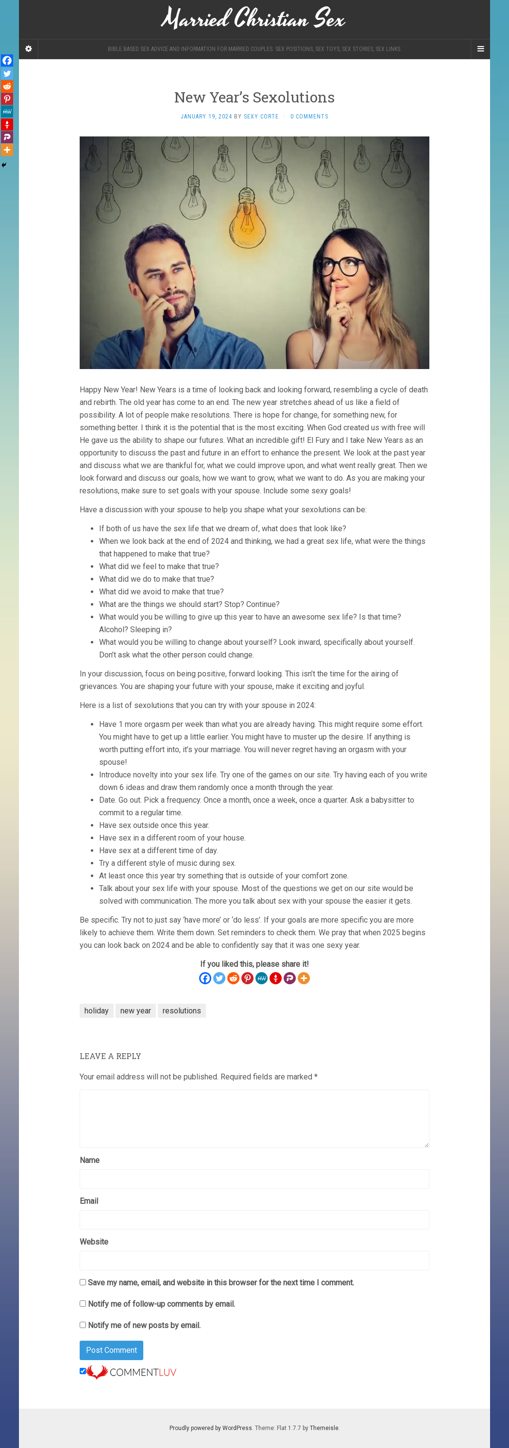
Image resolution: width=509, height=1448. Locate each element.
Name (90, 1160)
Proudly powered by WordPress (211, 1428)
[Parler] (290, 978)
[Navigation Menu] (480, 49)
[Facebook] (205, 978)
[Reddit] (233, 978)
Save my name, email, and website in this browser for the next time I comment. (221, 1282)
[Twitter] (219, 978)
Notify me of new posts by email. (144, 1325)
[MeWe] (261, 978)
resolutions (182, 1010)
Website (94, 1241)
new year (135, 1010)
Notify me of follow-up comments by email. (161, 1304)
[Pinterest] (247, 978)
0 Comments (309, 116)
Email (89, 1201)
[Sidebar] (28, 49)
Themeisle (324, 1428)
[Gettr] (276, 978)
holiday (97, 1010)
